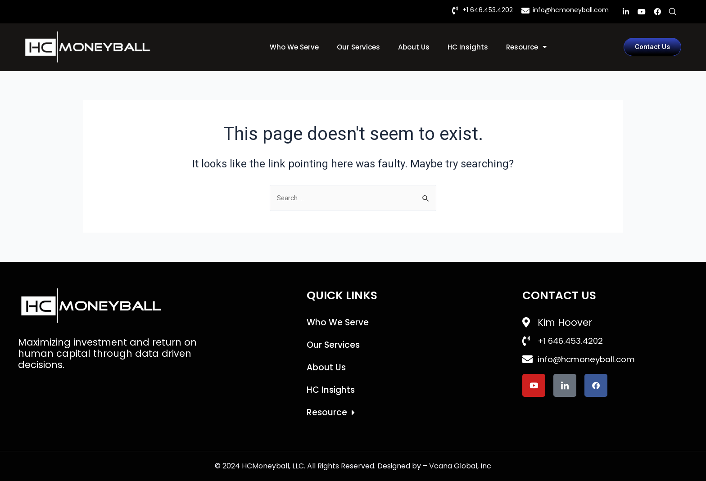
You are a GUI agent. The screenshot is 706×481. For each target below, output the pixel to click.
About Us (414, 47)
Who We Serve (294, 47)
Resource (526, 47)
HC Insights (468, 47)
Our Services (358, 47)
